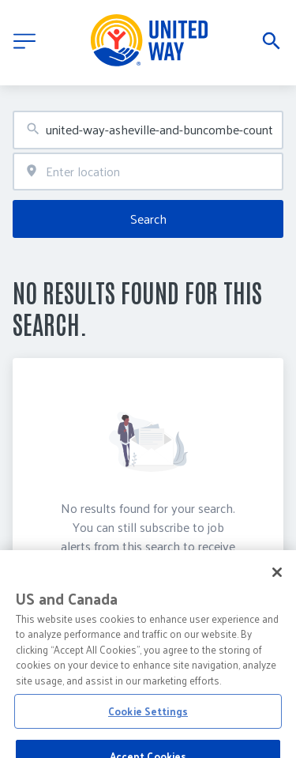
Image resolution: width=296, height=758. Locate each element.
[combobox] (148, 130)
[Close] (277, 599)
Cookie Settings (148, 738)
